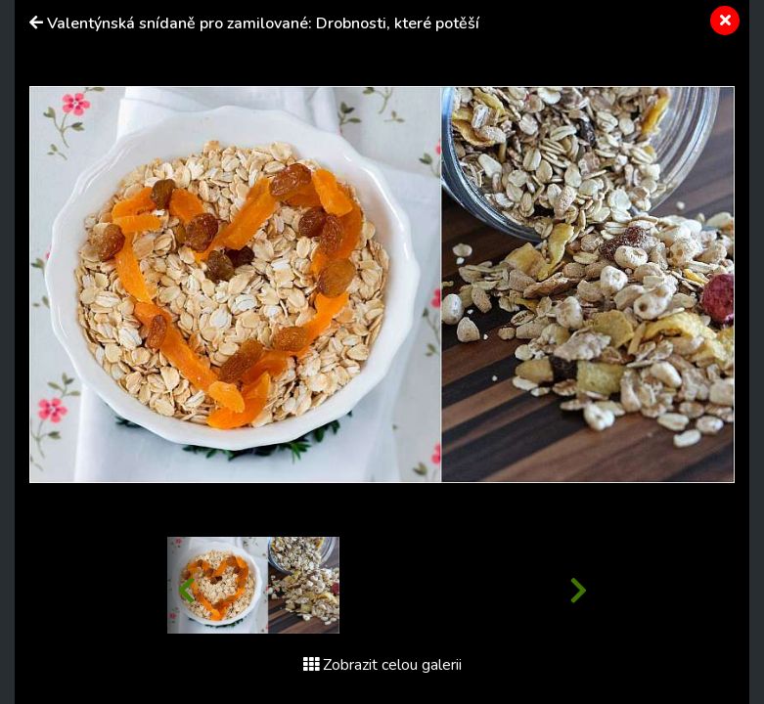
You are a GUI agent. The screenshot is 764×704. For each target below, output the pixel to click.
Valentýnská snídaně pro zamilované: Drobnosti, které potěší (263, 23)
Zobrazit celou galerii (382, 665)
